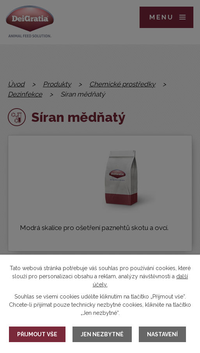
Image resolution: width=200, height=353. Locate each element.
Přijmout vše (37, 334)
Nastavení (162, 334)
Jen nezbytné (102, 334)
